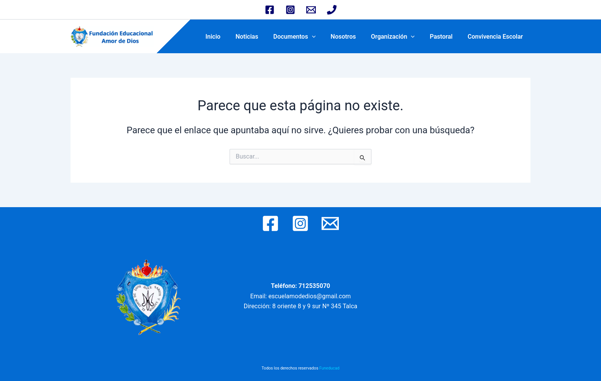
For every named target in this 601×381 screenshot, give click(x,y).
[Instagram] (290, 10)
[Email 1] (311, 10)
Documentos (307, 36)
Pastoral (445, 36)
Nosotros (353, 36)
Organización (400, 36)
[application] (324, 36)
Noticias (262, 36)
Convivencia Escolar (496, 36)
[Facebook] (269, 10)
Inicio (230, 36)
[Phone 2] (332, 10)
